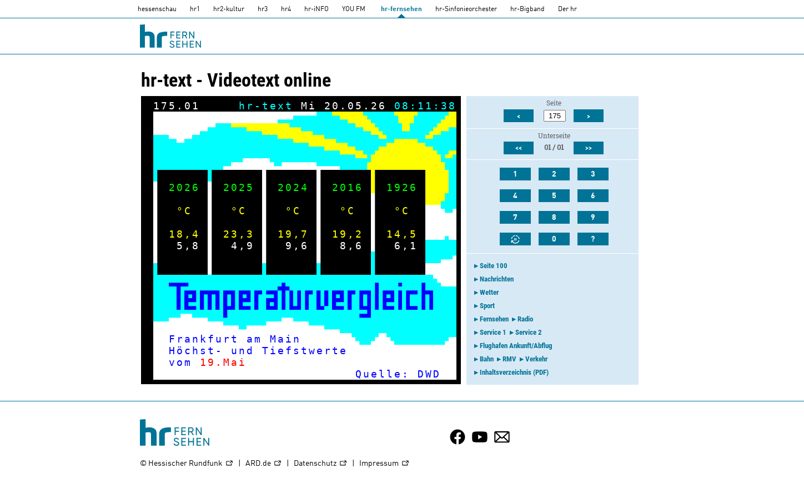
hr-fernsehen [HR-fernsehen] (401, 9)
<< (518, 148)
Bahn (487, 359)
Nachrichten (497, 279)
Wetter (489, 292)
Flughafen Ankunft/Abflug (516, 345)
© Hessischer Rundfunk (187, 464)
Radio (525, 319)
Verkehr (536, 359)
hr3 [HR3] (263, 9)
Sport (487, 305)
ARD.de (263, 464)
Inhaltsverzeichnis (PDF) (514, 372)
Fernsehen (494, 319)
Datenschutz (321, 464)
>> (588, 148)
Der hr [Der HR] (567, 9)
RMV (509, 359)
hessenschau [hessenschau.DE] (157, 9)
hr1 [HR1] (195, 9)
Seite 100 (493, 265)
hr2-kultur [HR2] (228, 9)
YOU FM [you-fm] (353, 9)
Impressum (384, 464)
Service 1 (493, 332)
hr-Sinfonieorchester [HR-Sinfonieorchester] (466, 9)
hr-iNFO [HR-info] (316, 9)
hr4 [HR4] (286, 9)
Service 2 (528, 332)
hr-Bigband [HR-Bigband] (527, 9)
